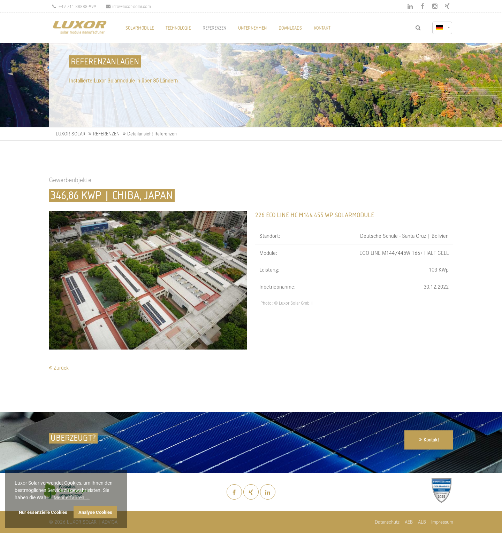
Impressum (442, 521)
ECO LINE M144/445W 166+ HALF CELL (404, 252)
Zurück (61, 367)
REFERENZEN (106, 133)
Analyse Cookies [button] (95, 512)
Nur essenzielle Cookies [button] (43, 512)
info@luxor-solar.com (128, 6)
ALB (422, 521)
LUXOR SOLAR (70, 133)
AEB (409, 521)
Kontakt (431, 440)
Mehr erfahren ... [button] (72, 497)
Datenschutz (387, 521)
